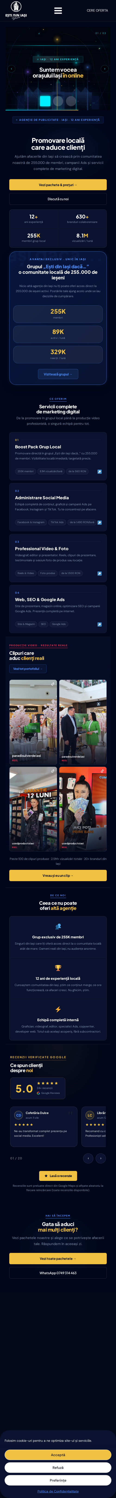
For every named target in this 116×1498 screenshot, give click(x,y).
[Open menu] (58, 10)
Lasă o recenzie (58, 1176)
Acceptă (58, 1455)
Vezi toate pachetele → (58, 1258)
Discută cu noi (58, 199)
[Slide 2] (58, 101)
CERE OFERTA (97, 10)
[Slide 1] (45, 101)
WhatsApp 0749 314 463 (58, 1273)
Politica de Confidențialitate (58, 1491)
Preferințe (58, 1480)
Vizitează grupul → (58, 374)
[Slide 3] (71, 101)
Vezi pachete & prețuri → (58, 185)
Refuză (58, 1467)
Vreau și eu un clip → (58, 875)
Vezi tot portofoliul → (28, 669)
